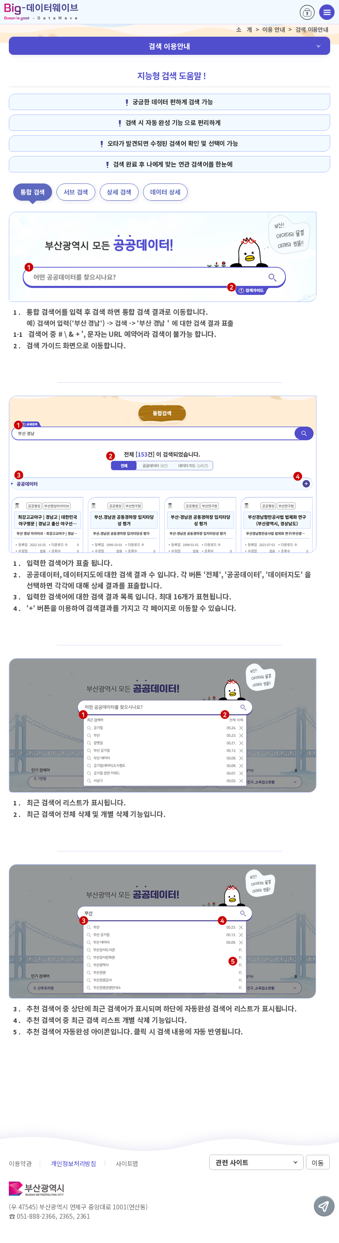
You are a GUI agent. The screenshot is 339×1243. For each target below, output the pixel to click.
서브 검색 (76, 191)
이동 (318, 1162)
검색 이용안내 (169, 46)
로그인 (307, 12)
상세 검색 (119, 191)
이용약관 (20, 1163)
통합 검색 (32, 191)
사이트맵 (127, 1163)
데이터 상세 (165, 191)
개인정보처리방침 (73, 1163)
